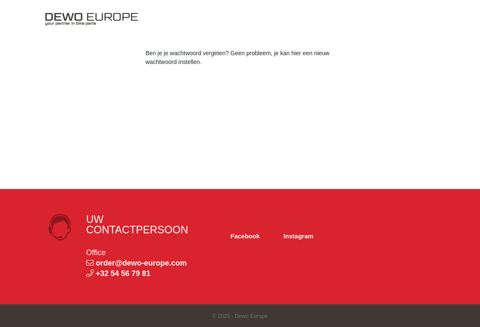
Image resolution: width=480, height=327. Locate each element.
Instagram (298, 236)
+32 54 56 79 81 (123, 273)
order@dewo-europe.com (141, 263)
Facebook (245, 236)
